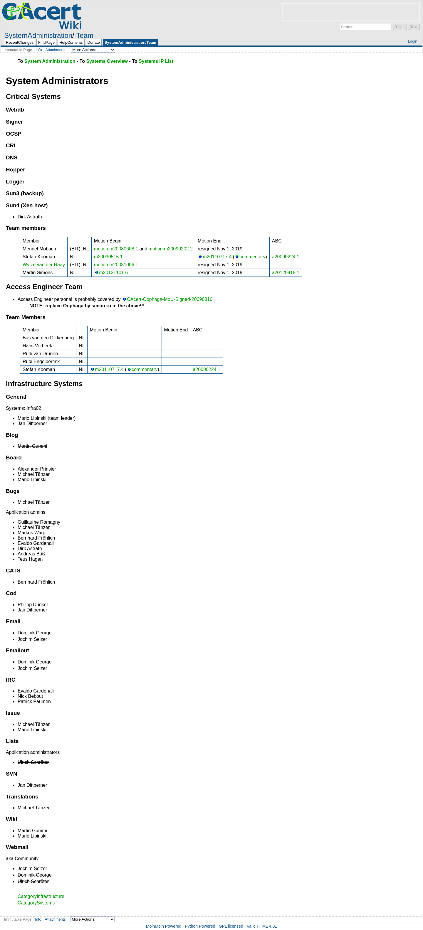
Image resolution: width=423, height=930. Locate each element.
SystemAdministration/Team (130, 42)
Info (39, 50)
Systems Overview (107, 61)
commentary (252, 256)
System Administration (49, 61)
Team (84, 35)
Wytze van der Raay (44, 264)
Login (412, 41)
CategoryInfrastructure (41, 896)
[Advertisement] (351, 12)
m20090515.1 (108, 256)
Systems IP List (156, 61)
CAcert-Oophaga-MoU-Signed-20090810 (169, 299)
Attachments (56, 50)
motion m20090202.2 (171, 248)
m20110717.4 (217, 256)
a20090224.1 (285, 256)
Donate (94, 42)
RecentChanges (19, 42)
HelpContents (71, 42)
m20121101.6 (113, 272)
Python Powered (200, 926)
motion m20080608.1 (116, 248)
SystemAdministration (38, 35)
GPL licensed (231, 926)
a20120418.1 (285, 272)
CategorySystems (36, 902)
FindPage (46, 42)
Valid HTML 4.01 (262, 926)
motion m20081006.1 (116, 264)
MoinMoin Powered (164, 926)
